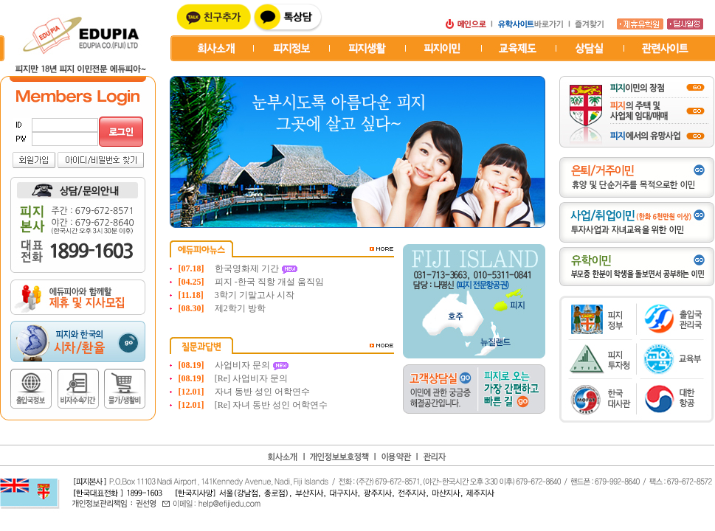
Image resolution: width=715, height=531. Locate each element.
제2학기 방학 (240, 308)
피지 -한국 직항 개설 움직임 (269, 282)
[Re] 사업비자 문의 (251, 378)
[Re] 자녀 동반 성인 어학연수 (271, 405)
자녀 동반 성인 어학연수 (262, 391)
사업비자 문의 (243, 365)
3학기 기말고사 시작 (254, 295)
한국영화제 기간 (248, 268)
